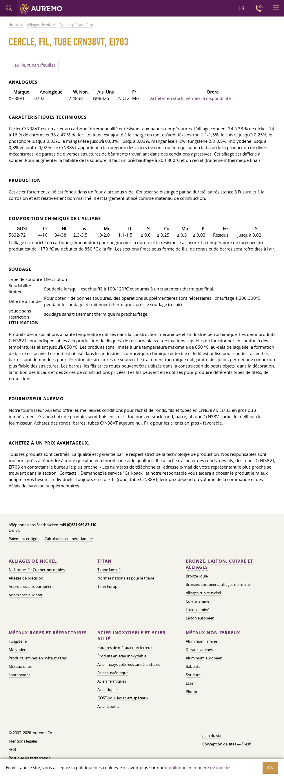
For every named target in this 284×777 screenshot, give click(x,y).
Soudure (193, 674)
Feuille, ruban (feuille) (33, 65)
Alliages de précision (26, 578)
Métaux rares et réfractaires (48, 633)
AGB (12, 749)
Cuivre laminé (197, 601)
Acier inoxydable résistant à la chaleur (129, 664)
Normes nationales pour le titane (125, 578)
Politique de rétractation (30, 757)
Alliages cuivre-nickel (203, 592)
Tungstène (18, 641)
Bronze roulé (197, 576)
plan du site (212, 735)
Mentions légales (23, 741)
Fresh (246, 744)
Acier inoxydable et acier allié (131, 636)
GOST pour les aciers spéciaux (122, 698)
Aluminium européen (204, 658)
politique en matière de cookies (200, 767)
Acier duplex (108, 689)
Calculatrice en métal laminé (69, 538)
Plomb (191, 691)
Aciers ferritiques (111, 681)
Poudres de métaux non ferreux (124, 647)
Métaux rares (20, 666)
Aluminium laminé (201, 641)
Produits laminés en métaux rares (38, 658)
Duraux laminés (199, 649)
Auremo (41, 8)
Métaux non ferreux (213, 633)
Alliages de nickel (33, 561)
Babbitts (193, 666)
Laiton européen (200, 618)
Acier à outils (108, 706)
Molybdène (18, 649)
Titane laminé (109, 569)
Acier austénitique (112, 672)
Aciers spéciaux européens (31, 586)
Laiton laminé (197, 609)
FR (241, 8)
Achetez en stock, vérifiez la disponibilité (190, 98)
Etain (190, 683)
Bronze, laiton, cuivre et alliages (219, 564)
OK (270, 767)
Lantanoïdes (19, 674)
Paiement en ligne (24, 538)
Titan (104, 561)
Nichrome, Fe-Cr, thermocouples (37, 569)
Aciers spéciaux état (26, 594)
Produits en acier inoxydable (121, 656)
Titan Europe (108, 586)
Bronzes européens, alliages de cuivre (218, 584)
